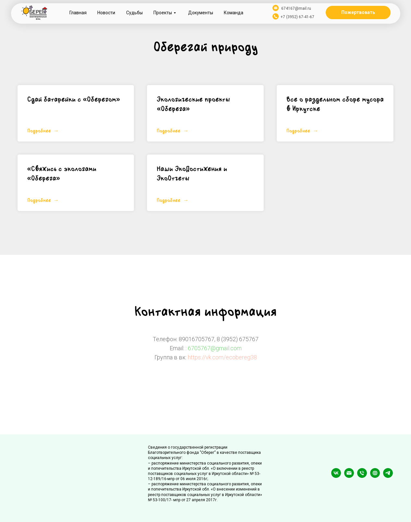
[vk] (336, 476)
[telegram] (388, 476)
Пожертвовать (358, 12)
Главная (78, 12)
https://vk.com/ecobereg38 (222, 357)
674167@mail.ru (296, 8)
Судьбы (134, 12)
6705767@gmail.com (215, 348)
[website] (375, 476)
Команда (233, 12)
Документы (200, 12)
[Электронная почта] (349, 476)
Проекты (162, 12)
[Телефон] (362, 476)
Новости (106, 12)
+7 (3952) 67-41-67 (297, 17)
